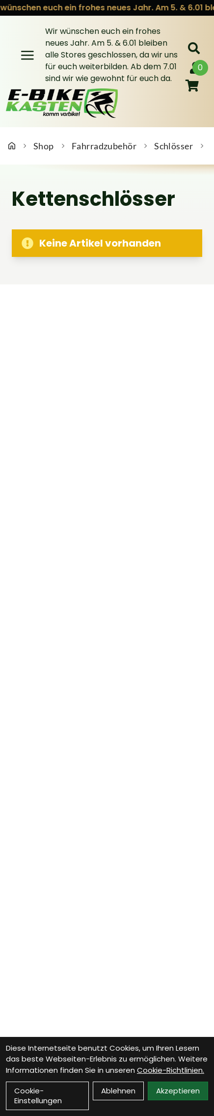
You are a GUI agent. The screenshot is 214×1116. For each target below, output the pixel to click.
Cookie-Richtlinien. (170, 1070)
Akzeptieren (178, 1091)
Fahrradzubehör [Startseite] (104, 145)
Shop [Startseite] (43, 145)
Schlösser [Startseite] (173, 145)
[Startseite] (12, 146)
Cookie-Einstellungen (38, 1096)
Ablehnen (118, 1091)
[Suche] (194, 48)
